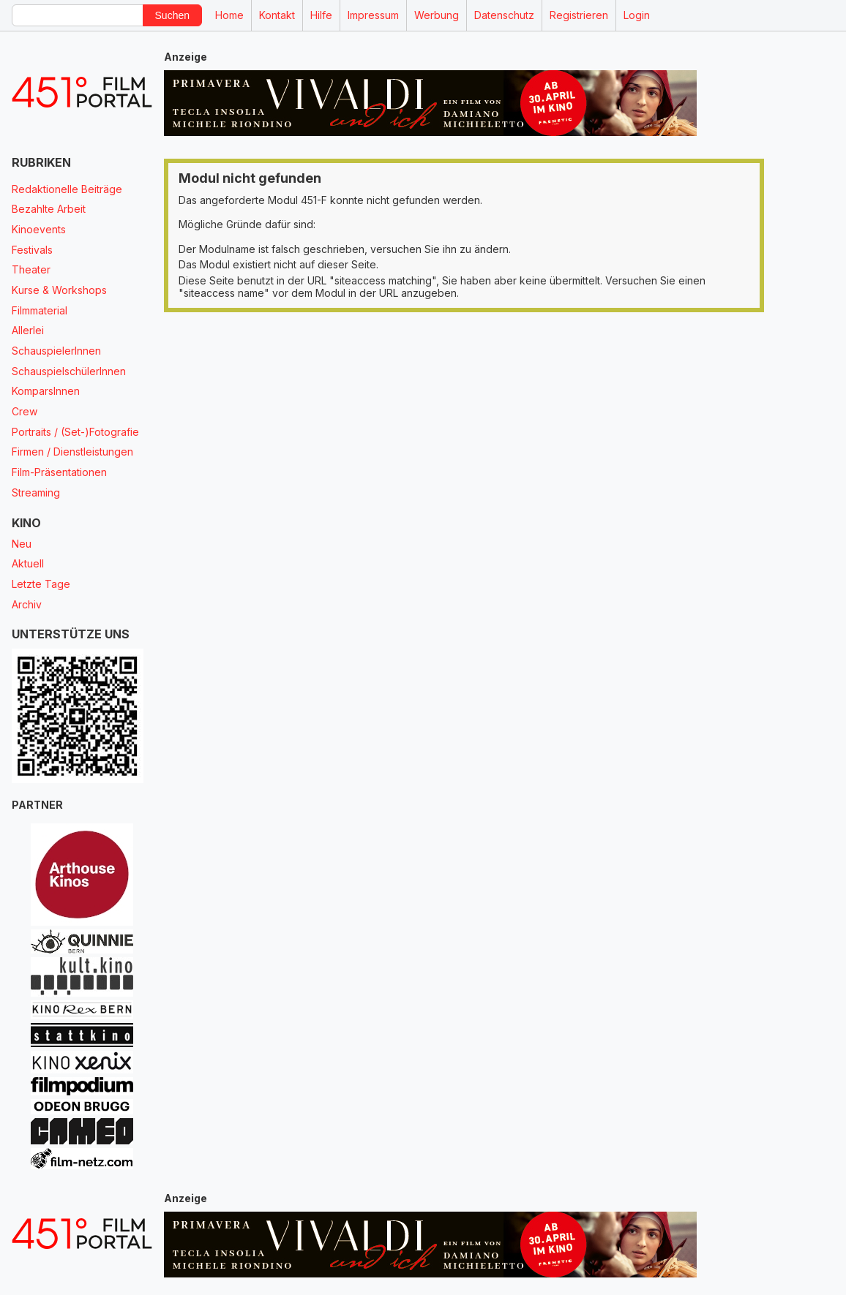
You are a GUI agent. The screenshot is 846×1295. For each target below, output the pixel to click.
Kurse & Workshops (59, 290)
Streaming (36, 492)
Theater (31, 269)
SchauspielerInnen (56, 350)
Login (637, 15)
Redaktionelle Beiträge (67, 189)
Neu (21, 543)
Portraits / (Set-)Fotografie (75, 432)
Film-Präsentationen (59, 472)
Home (229, 15)
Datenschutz (504, 15)
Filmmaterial (39, 310)
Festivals (32, 249)
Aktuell (28, 563)
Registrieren (579, 15)
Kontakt (277, 15)
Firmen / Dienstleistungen (72, 451)
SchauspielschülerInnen (69, 371)
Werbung (436, 15)
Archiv (27, 604)
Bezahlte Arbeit (49, 209)
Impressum (373, 15)
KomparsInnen (46, 391)
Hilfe (321, 15)
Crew (24, 411)
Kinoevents (39, 229)
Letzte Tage (41, 584)
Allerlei (28, 330)
